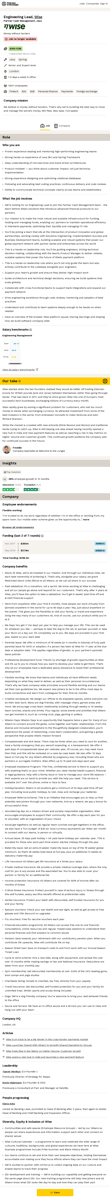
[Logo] (10, 4)
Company (62, 125)
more (86, 519)
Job (45, 125)
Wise (38, 17)
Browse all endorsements (18, 527)
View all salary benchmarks (18, 369)
